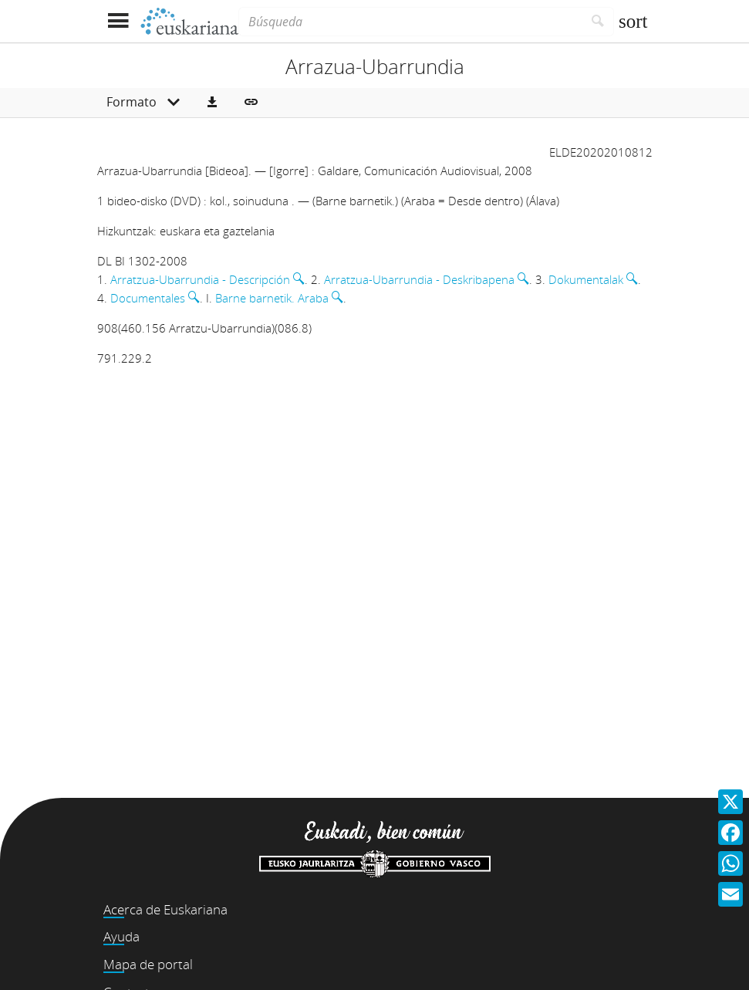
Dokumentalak (585, 279)
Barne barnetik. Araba (272, 298)
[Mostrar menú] (118, 21)
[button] (212, 102)
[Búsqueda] (410, 21)
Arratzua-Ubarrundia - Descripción (200, 279)
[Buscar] (598, 21)
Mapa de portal (148, 964)
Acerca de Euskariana (165, 909)
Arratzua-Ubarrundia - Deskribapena (419, 279)
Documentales (147, 298)
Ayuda (121, 936)
